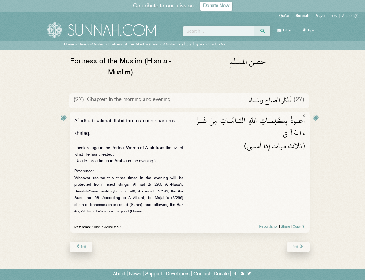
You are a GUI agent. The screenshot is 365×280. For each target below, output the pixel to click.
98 (298, 247)
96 (81, 247)
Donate (221, 274)
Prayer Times (325, 15)
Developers (178, 274)
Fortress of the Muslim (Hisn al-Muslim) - (156, 44)
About (119, 274)
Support (153, 274)
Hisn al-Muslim (91, 44)
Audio (347, 15)
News (135, 274)
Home (69, 44)
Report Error (268, 226)
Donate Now (216, 6)
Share (285, 226)
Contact (201, 274)
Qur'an (284, 15)
